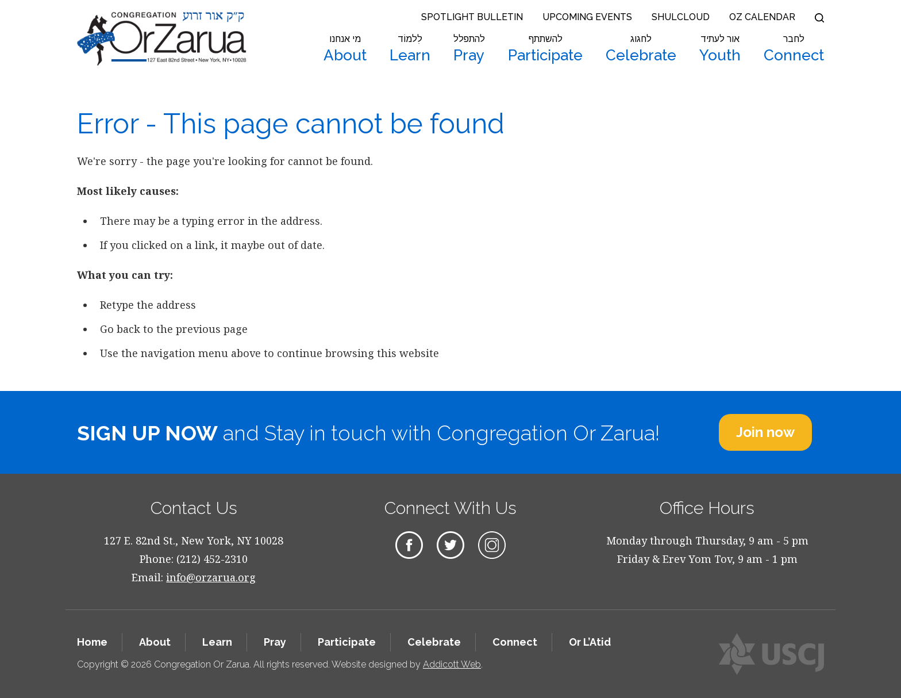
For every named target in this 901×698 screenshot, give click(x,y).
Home (92, 642)
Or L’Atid (590, 642)
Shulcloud (681, 16)
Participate (545, 49)
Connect (794, 49)
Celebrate (641, 49)
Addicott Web (452, 664)
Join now (765, 432)
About (345, 49)
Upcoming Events (587, 16)
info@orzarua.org (211, 577)
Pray (469, 49)
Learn (410, 49)
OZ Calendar (762, 16)
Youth (720, 49)
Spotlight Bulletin (472, 16)
